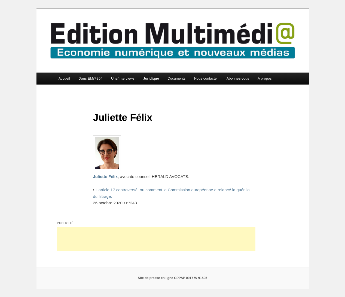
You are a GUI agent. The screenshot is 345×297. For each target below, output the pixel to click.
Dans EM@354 (90, 78)
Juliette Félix (105, 176)
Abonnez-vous (238, 78)
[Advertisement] (156, 239)
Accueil (64, 78)
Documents (176, 78)
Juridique (151, 78)
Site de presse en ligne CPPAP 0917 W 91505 (172, 278)
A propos (264, 78)
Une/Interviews (123, 78)
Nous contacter (206, 78)
